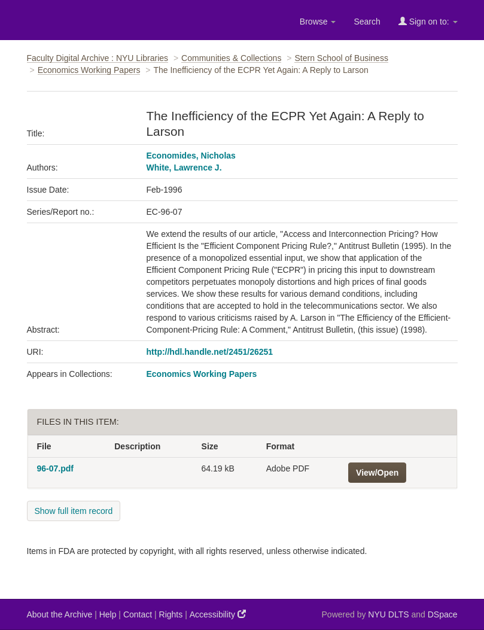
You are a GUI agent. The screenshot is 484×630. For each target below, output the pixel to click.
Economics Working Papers (89, 70)
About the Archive (60, 614)
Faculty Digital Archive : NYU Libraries (98, 58)
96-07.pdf (55, 468)
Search (367, 21)
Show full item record (74, 511)
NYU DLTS (388, 614)
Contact (137, 614)
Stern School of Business (341, 58)
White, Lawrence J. (184, 167)
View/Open (377, 472)
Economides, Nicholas (191, 155)
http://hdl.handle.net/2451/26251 (210, 352)
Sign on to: (428, 21)
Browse (318, 21)
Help (108, 614)
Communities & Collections (231, 58)
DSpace (443, 614)
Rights (171, 614)
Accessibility (218, 614)
